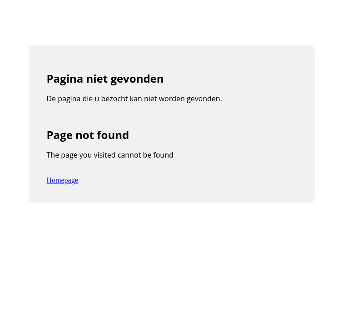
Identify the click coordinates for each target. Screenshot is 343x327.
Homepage (62, 180)
